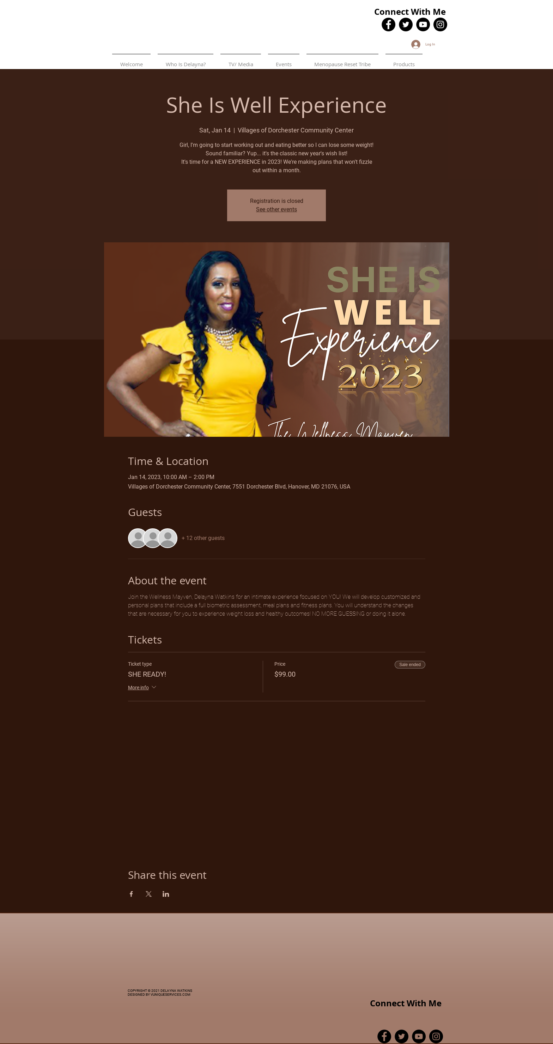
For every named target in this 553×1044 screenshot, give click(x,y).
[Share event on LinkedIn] (166, 894)
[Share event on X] (148, 894)
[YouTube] (423, 24)
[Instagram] (440, 24)
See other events (276, 209)
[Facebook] (388, 24)
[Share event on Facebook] (131, 894)
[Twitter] (406, 24)
